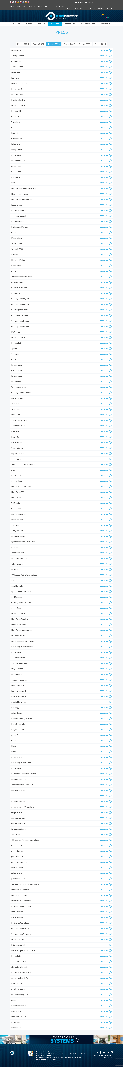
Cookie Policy (108, 1055)
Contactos (60, 6)
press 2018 (69, 44)
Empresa (13, 6)
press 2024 (23, 44)
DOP (102, 1057)
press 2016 (100, 44)
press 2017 (84, 44)
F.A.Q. (24, 6)
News (19, 6)
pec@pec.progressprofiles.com (66, 1057)
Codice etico (109, 1057)
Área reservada (72, 8)
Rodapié (41, 24)
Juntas (29, 24)
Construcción (88, 24)
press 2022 (38, 44)
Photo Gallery (49, 6)
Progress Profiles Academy (103, 8)
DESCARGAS (106, 50)
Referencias (38, 6)
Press (30, 6)
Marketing (105, 24)
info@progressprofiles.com (45, 1057)
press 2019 (54, 44)
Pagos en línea (85, 8)
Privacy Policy (98, 1055)
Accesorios (70, 24)
